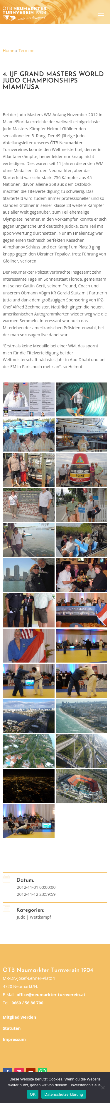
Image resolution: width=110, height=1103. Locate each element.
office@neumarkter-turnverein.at (50, 994)
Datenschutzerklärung (63, 1094)
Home (8, 50)
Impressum (14, 1039)
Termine (26, 50)
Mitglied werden (19, 1017)
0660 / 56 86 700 (27, 1003)
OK (32, 1094)
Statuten (12, 1028)
